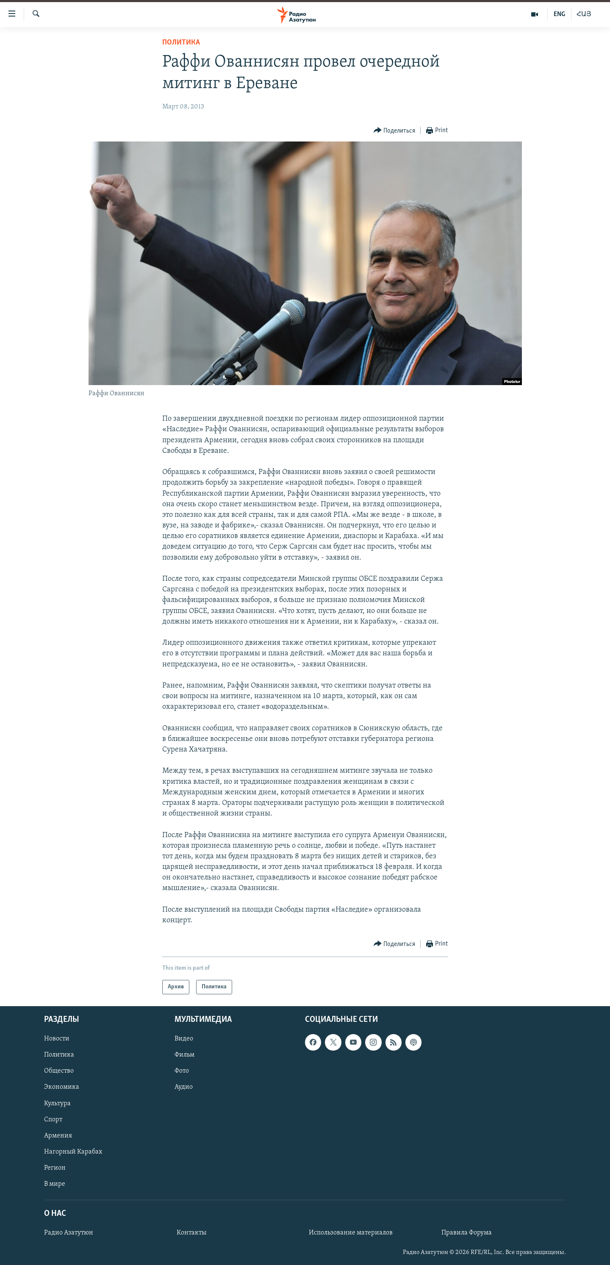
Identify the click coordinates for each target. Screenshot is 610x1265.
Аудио (184, 1087)
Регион (55, 1168)
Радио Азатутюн (68, 1233)
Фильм (184, 1055)
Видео (184, 1039)
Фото (182, 1071)
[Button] (395, 130)
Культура (57, 1103)
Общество (59, 1071)
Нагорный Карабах (73, 1151)
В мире (54, 1184)
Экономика (61, 1087)
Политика (181, 43)
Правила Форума (466, 1233)
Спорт (53, 1119)
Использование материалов (351, 1233)
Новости (56, 1039)
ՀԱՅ (584, 14)
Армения (58, 1135)
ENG (559, 14)
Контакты (191, 1233)
